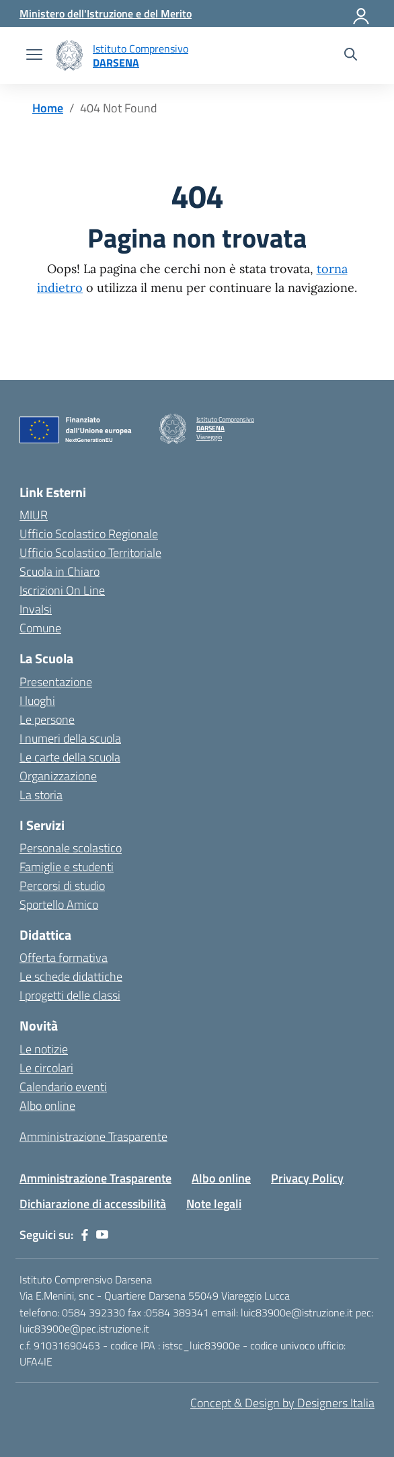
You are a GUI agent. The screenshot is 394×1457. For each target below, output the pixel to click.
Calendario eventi (63, 1087)
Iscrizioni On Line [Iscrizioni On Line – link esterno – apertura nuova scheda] (62, 590)
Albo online (47, 1105)
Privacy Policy (307, 1178)
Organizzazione (58, 776)
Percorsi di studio (62, 885)
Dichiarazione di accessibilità (92, 1204)
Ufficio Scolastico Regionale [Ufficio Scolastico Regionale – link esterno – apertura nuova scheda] (88, 534)
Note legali (213, 1204)
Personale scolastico (70, 848)
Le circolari (46, 1068)
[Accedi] (362, 13)
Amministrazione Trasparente (93, 1136)
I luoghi (37, 701)
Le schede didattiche (70, 976)
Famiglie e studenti (66, 867)
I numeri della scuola (70, 738)
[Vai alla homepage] (69, 55)
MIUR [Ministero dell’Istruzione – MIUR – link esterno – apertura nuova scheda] (33, 515)
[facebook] (85, 1235)
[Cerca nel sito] (350, 56)
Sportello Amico (58, 904)
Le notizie (43, 1049)
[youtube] (102, 1235)
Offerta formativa (63, 957)
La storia (41, 795)
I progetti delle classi (69, 995)
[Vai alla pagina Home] (47, 108)
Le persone (47, 719)
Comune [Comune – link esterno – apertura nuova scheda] (40, 628)
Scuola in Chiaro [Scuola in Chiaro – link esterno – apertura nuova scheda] (59, 571)
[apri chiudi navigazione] (34, 55)
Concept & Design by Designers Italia (282, 1403)
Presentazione (55, 682)
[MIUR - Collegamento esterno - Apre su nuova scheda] (105, 13)
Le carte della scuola (69, 757)
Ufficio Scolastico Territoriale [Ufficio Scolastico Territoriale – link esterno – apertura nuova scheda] (90, 553)
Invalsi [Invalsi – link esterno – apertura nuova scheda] (35, 609)
